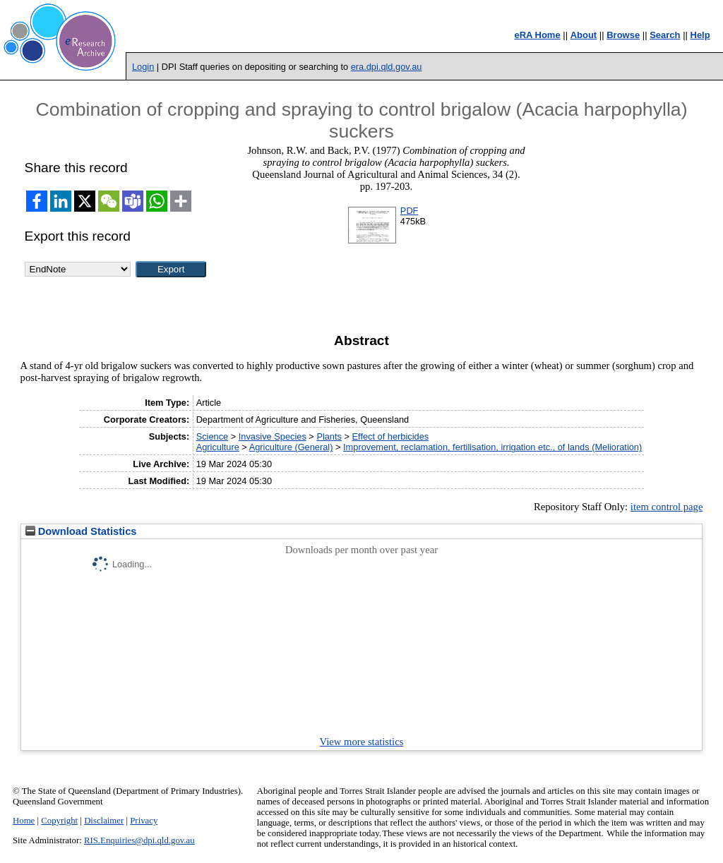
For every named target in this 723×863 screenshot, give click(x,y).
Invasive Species (272, 436)
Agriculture (217, 447)
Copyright (59, 821)
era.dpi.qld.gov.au (386, 66)
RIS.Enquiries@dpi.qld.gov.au (139, 840)
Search (665, 35)
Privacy (143, 821)
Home (24, 821)
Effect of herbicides (390, 436)
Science (212, 436)
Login (143, 66)
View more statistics (362, 741)
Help (700, 35)
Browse (623, 35)
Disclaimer (104, 821)
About (583, 35)
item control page (667, 506)
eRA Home (537, 35)
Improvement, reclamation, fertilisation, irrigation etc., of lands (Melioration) (492, 447)
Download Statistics (81, 531)
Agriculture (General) (291, 447)
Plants (329, 436)
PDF (409, 210)
